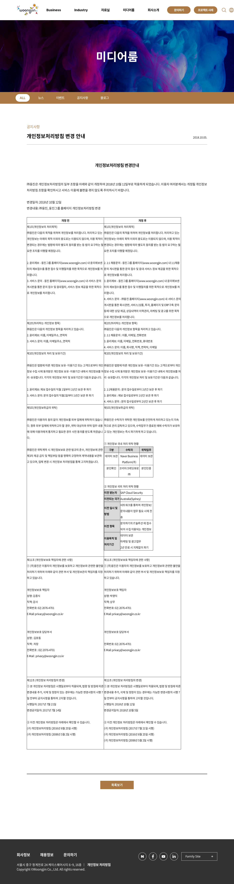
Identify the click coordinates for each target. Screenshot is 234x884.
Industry (81, 10)
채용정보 (46, 854)
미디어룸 (128, 10)
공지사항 (82, 98)
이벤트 (60, 98)
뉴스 (41, 98)
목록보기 (117, 785)
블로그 (104, 98)
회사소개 (153, 10)
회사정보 (23, 854)
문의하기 (70, 854)
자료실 (105, 10)
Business (53, 10)
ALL (23, 98)
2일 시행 (147, 740)
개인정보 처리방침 (99, 864)
